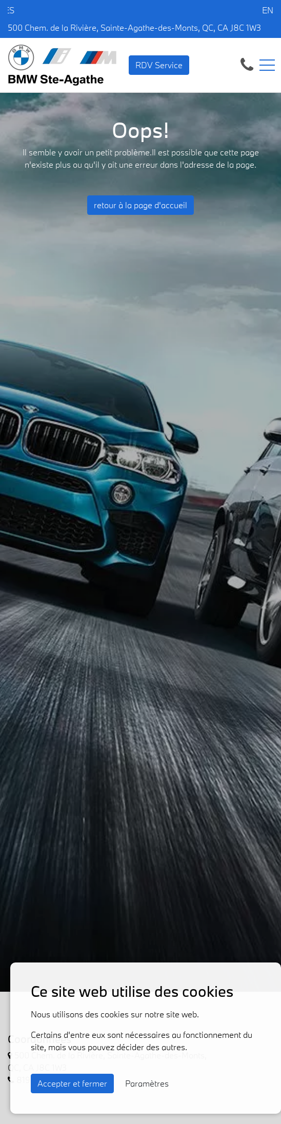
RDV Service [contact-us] (159, 64)
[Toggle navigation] (267, 65)
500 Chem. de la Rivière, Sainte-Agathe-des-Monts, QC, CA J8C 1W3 (134, 27)
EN (267, 10)
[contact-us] (246, 63)
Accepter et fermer (72, 1083)
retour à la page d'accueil (140, 204)
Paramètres (147, 1083)
